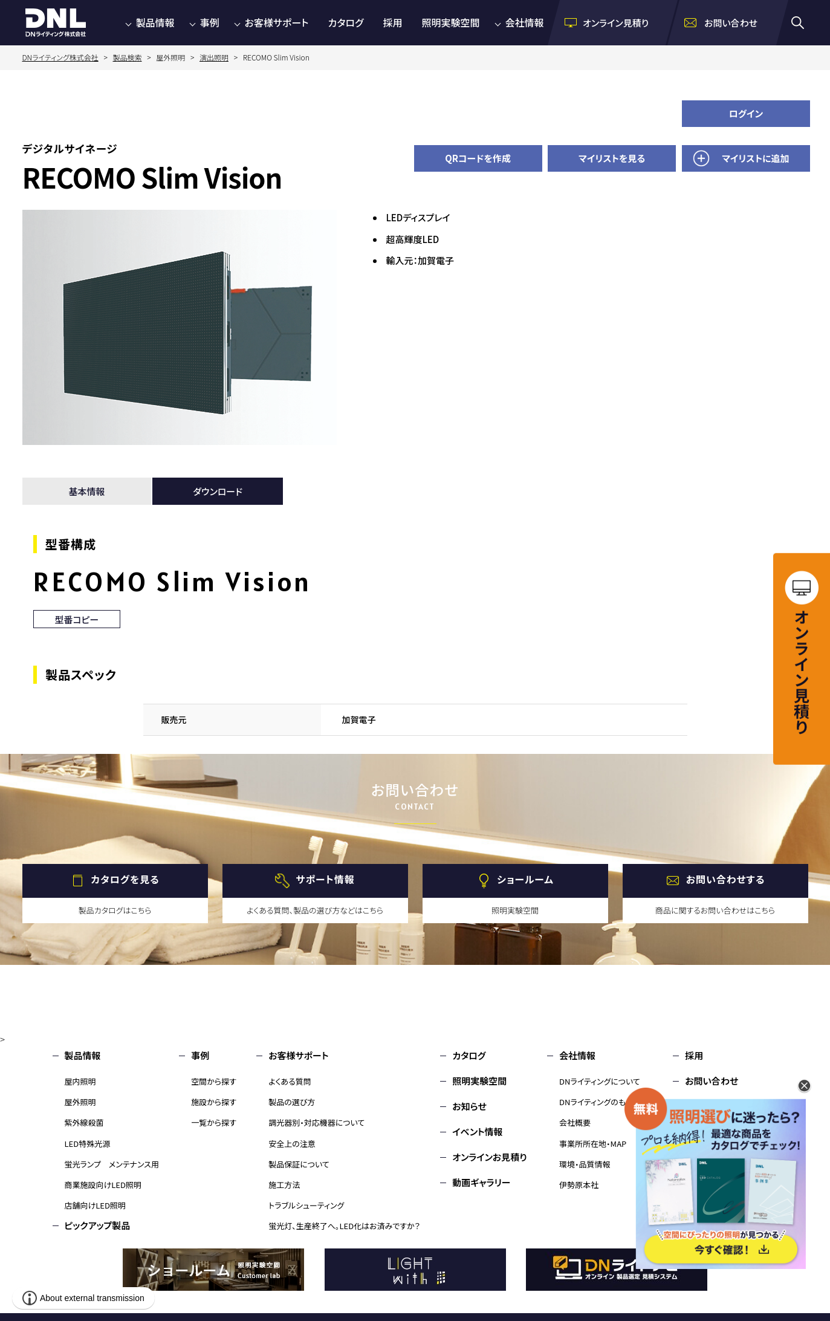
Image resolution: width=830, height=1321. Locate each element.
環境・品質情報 (585, 1164)
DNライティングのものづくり (606, 1102)
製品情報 (155, 22)
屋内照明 (80, 1081)
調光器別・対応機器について (316, 1122)
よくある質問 (289, 1081)
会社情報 (524, 22)
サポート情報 (325, 879)
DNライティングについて (599, 1081)
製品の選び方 (291, 1102)
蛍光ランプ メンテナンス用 (112, 1164)
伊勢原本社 (578, 1184)
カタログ (346, 22)
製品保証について (298, 1164)
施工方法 (284, 1184)
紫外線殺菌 (84, 1122)
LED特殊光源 (88, 1143)
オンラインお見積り (489, 1157)
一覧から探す (213, 1122)
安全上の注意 (292, 1143)
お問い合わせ (711, 1080)
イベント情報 (477, 1131)
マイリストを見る (612, 158)
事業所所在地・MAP (592, 1143)
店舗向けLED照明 (95, 1205)
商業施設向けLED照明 (103, 1184)
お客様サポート (277, 22)
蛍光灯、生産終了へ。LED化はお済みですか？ (344, 1226)
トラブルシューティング (306, 1205)
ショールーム (525, 879)
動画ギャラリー (481, 1182)
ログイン (746, 113)
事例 (209, 22)
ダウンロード (217, 491)
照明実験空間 (451, 22)
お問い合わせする (725, 879)
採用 (392, 22)
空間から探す (213, 1081)
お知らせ (469, 1106)
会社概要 (575, 1122)
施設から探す (213, 1102)
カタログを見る (125, 879)
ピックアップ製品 (98, 1225)
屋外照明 (80, 1102)
